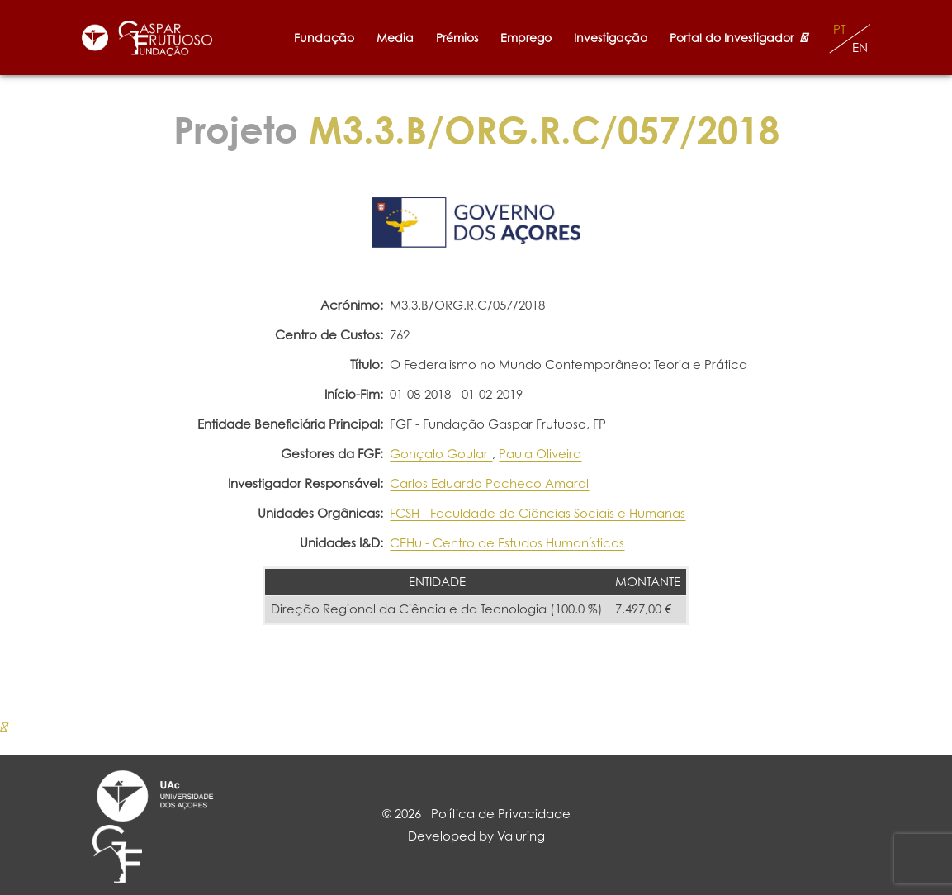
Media (395, 38)
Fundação (324, 38)
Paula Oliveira (540, 454)
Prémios (457, 38)
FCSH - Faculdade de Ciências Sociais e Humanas (537, 513)
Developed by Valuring (476, 836)
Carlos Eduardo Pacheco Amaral (489, 483)
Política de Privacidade (501, 814)
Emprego (526, 38)
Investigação (610, 38)
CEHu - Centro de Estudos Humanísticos (507, 543)
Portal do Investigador (738, 37)
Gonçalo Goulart (441, 454)
